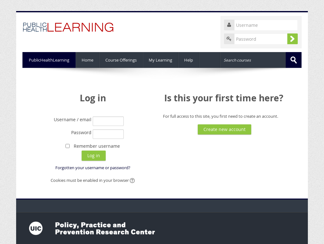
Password (81, 132)
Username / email (72, 119)
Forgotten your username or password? (92, 167)
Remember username (97, 146)
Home (87, 60)
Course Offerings (121, 60)
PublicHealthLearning (49, 60)
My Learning (160, 60)
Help (188, 60)
